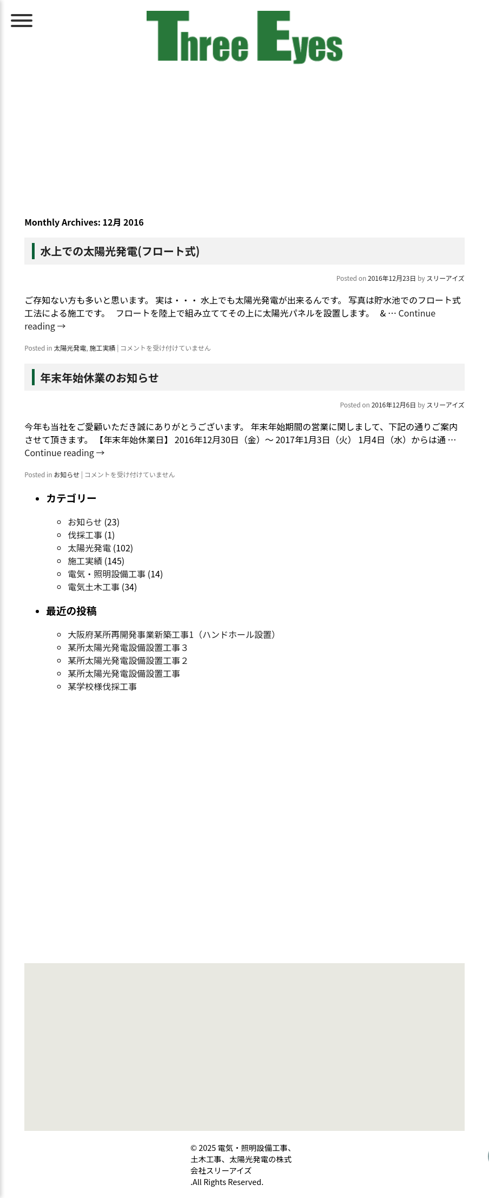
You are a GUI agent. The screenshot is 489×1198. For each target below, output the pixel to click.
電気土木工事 (94, 586)
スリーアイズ (445, 277)
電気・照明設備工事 (107, 573)
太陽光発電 (70, 347)
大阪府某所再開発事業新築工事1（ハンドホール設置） (174, 634)
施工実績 (102, 347)
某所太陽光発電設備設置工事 (124, 673)
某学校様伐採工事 (102, 686)
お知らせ (67, 474)
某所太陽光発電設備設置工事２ (128, 660)
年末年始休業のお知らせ (99, 377)
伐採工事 (85, 534)
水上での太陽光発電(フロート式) (120, 251)
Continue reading (64, 452)
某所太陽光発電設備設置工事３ (128, 647)
